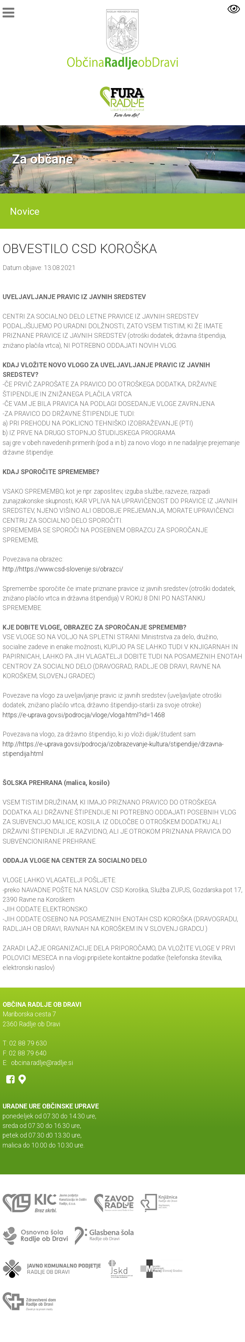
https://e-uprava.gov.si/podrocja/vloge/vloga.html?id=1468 (84, 715)
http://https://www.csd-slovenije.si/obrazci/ (63, 569)
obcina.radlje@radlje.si (42, 1062)
